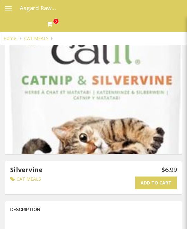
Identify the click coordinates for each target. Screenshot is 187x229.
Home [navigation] (10, 38)
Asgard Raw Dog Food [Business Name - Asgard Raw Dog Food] (40, 8)
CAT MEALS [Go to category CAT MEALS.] (25, 179)
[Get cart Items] (53, 24)
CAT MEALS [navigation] (36, 38)
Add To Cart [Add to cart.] (156, 183)
